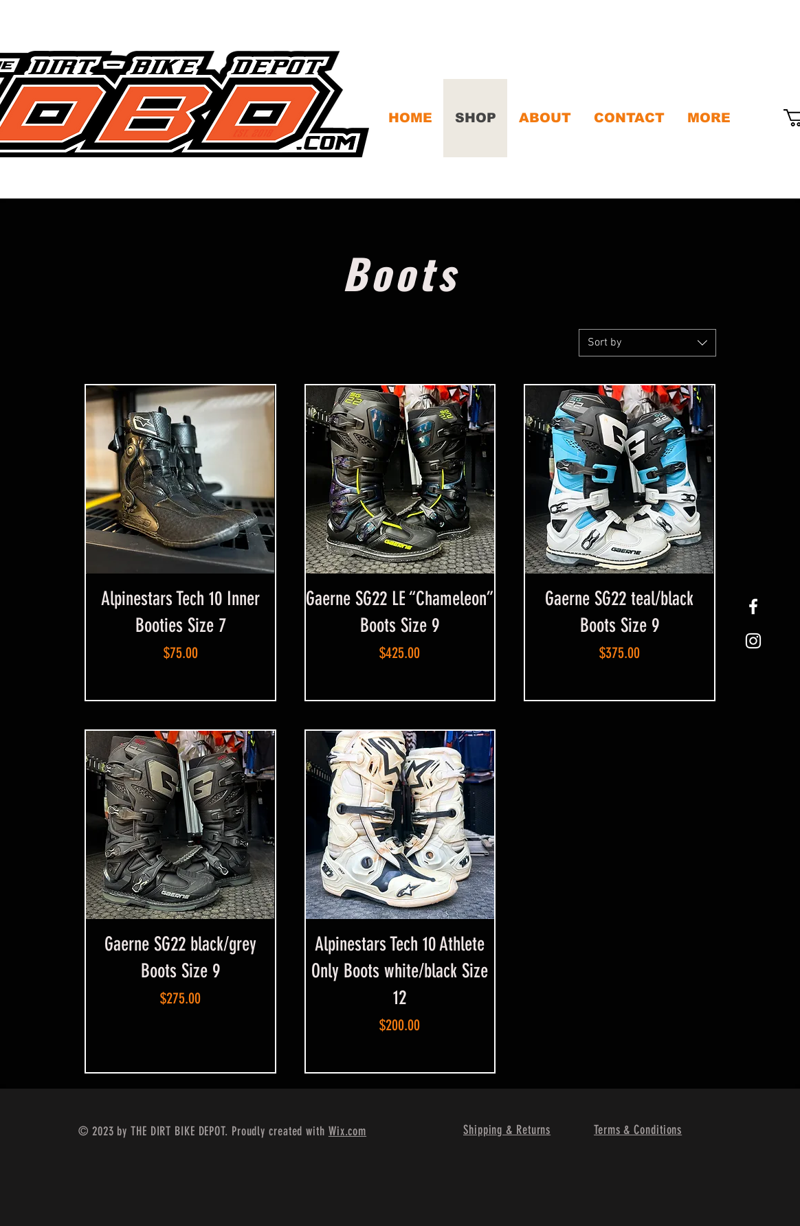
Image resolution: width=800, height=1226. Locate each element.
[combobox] (647, 342)
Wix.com (347, 1131)
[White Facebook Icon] (753, 606)
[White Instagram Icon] (753, 641)
